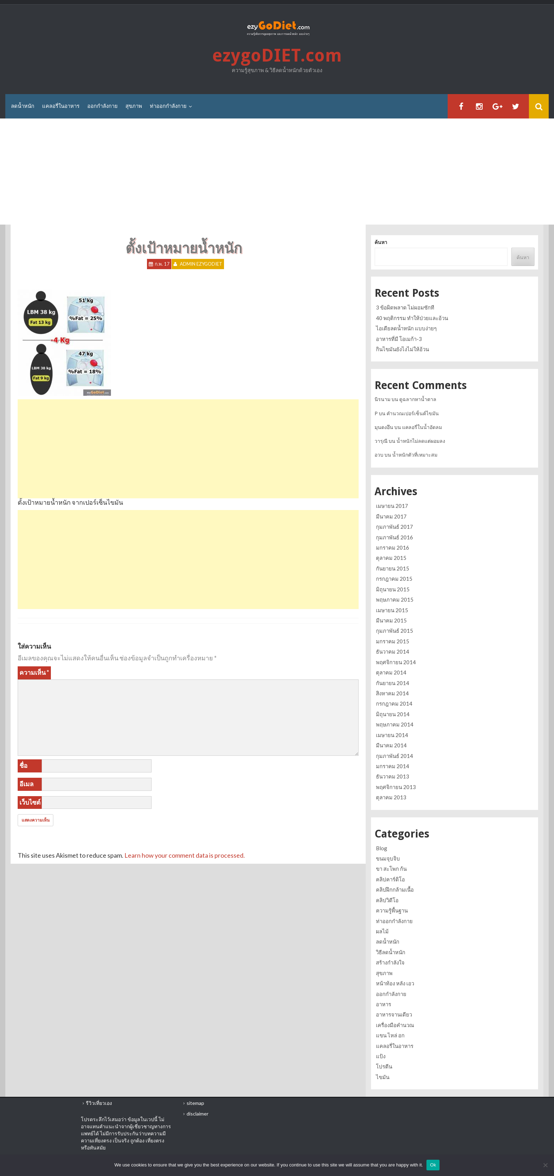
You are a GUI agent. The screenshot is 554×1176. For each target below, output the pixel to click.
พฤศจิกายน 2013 (396, 787)
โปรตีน (384, 1066)
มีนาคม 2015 (391, 620)
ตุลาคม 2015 (391, 558)
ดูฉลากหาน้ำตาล (417, 399)
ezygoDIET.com (277, 55)
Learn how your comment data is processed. (184, 855)
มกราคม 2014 (392, 766)
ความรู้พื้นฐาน (392, 910)
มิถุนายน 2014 (392, 714)
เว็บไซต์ (30, 802)
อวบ (379, 455)
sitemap (195, 1103)
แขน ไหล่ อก (390, 1035)
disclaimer (197, 1114)
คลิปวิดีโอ (387, 900)
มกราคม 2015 (392, 641)
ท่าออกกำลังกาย (168, 106)
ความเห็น (34, 672)
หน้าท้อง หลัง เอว (395, 983)
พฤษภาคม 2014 (394, 724)
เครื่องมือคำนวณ (395, 1025)
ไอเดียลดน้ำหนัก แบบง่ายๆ (406, 328)
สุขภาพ (133, 106)
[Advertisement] (277, 171)
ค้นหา (381, 242)
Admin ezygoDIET (201, 264)
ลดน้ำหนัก (22, 106)
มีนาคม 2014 (391, 745)
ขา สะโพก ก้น (391, 868)
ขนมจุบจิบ (388, 858)
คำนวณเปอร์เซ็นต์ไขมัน (413, 413)
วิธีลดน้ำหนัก (390, 952)
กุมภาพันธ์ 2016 (394, 537)
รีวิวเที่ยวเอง (99, 1103)
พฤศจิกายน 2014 (396, 662)
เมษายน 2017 (392, 506)
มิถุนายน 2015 (392, 589)
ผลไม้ (382, 931)
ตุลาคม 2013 (391, 797)
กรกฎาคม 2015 (394, 578)
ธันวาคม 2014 (392, 651)
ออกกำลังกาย (102, 106)
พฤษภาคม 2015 (394, 599)
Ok (433, 1165)
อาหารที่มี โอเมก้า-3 (399, 339)
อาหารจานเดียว (394, 1014)
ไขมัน (382, 1077)
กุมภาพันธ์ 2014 (394, 756)
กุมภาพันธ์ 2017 (394, 526)
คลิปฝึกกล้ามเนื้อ (395, 889)
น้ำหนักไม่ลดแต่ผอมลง (420, 441)
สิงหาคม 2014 (392, 693)
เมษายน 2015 (392, 610)
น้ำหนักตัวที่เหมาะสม (414, 455)
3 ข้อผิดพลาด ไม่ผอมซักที (405, 307)
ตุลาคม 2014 (391, 672)
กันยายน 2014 (392, 683)
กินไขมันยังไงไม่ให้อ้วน (402, 349)
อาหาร (383, 1004)
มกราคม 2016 (392, 547)
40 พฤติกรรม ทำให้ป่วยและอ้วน (412, 318)
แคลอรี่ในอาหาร (60, 106)
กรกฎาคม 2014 (394, 703)
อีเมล (26, 784)
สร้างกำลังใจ (390, 962)
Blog (381, 848)
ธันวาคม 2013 (392, 776)
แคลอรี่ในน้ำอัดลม (422, 427)
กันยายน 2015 (392, 568)
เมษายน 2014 (392, 735)
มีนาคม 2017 (391, 516)
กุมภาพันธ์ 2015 (394, 630)
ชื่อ (23, 765)
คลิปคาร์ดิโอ (390, 879)
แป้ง (380, 1056)
